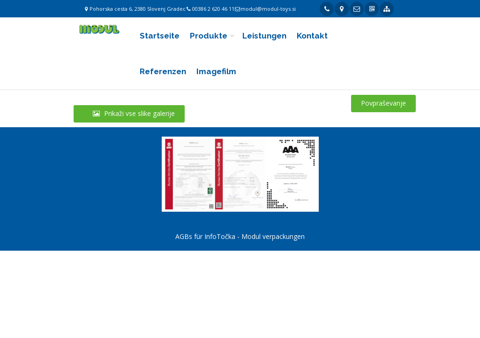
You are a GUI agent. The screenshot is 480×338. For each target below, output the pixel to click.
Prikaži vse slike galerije (129, 113)
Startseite (160, 35)
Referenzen (163, 71)
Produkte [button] (208, 35)
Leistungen (264, 35)
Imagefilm (216, 71)
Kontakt (312, 35)
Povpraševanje (383, 103)
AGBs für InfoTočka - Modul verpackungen (240, 236)
